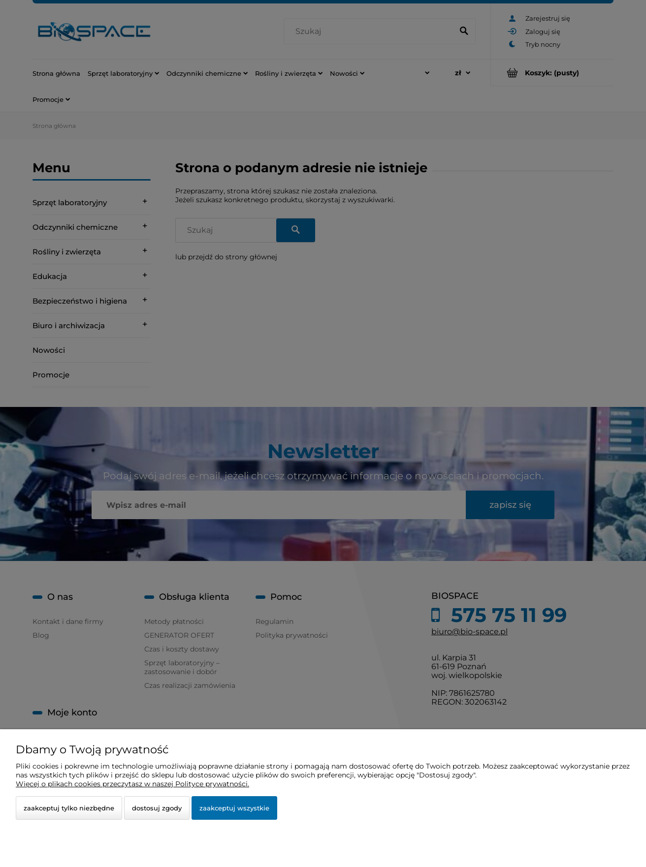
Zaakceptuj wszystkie (234, 808)
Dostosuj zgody (157, 808)
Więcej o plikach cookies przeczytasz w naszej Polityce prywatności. (132, 783)
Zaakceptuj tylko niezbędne (69, 808)
